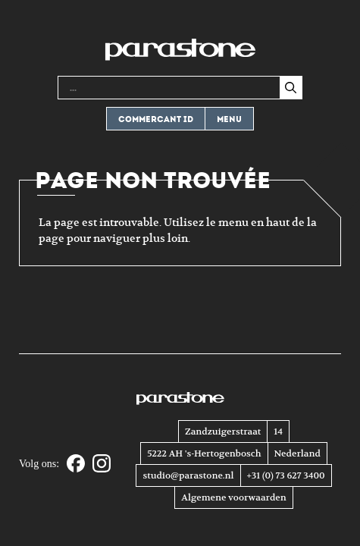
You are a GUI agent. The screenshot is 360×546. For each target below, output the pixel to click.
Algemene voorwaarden (233, 497)
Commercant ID (155, 119)
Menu (229, 119)
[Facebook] (76, 464)
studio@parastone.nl (187, 475)
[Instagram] (101, 464)
